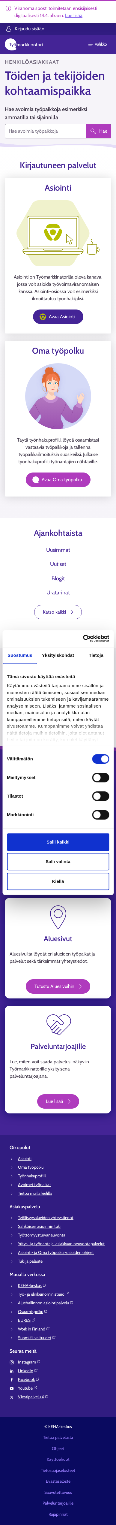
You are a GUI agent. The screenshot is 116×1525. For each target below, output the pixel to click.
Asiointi (24, 1158)
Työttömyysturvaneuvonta (41, 1235)
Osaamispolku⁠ (33, 1311)
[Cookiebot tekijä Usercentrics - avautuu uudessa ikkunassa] (83, 638)
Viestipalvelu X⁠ (33, 1397)
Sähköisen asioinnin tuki (39, 1226)
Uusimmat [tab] (58, 550)
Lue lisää (73, 15)
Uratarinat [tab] (58, 592)
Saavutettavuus (58, 1492)
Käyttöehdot (58, 1459)
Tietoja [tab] (96, 655)
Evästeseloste (58, 1481)
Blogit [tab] (58, 578)
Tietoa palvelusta (58, 1437)
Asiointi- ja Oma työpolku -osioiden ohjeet (56, 1252)
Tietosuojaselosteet (58, 1470)
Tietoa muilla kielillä (35, 1193)
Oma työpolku (30, 1167)
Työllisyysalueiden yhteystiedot (45, 1217)
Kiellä (58, 881)
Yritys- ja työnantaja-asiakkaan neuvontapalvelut (61, 1243)
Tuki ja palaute (30, 1261)
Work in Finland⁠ (34, 1329)
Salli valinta (58, 861)
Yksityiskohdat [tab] (58, 655)
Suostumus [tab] (19, 655)
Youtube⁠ (27, 1388)
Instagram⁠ (29, 1362)
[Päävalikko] (101, 44)
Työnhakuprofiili (32, 1176)
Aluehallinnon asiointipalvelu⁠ (46, 1303)
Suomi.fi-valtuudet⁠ (37, 1337)
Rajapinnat (58, 1514)
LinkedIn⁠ (28, 1370)
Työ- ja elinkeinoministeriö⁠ (43, 1294)
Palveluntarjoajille (58, 1503)
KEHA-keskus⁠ (32, 1285)
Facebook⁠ (29, 1379)
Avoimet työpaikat (34, 1184)
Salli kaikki (58, 841)
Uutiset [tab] (58, 564)
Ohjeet (58, 1448)
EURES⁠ (26, 1320)
